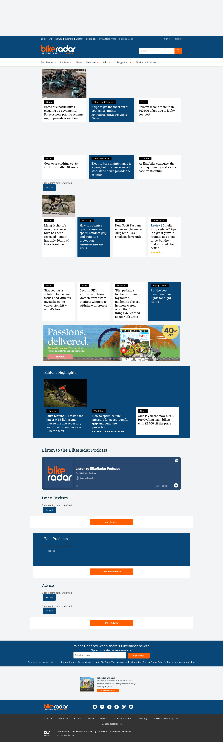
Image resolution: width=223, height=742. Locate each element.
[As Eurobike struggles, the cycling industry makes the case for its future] (159, 140)
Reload (49, 187)
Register (177, 38)
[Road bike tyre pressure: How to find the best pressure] (93, 206)
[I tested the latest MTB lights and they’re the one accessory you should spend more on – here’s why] (65, 393)
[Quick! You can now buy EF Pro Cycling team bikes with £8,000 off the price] (157, 393)
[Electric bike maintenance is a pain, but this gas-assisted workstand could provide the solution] (111, 140)
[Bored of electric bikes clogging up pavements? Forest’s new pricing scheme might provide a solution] (64, 83)
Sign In (167, 38)
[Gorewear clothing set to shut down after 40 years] (64, 140)
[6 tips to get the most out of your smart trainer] (111, 83)
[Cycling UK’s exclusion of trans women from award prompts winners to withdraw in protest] (93, 271)
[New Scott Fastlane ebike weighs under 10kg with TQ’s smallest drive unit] (129, 206)
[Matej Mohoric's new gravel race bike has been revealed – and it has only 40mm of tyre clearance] (58, 206)
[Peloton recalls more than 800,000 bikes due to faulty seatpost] (159, 83)
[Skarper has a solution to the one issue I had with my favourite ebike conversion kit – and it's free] (58, 271)
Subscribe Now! (108, 690)
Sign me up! (138, 656)
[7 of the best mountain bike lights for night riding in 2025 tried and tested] (164, 271)
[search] (178, 51)
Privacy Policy (157, 662)
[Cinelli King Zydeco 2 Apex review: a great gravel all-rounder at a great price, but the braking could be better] (164, 206)
